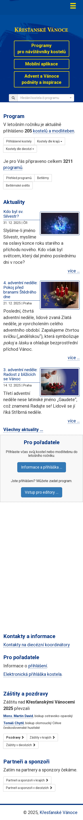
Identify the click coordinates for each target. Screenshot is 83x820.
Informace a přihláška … (41, 467)
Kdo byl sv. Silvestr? (13, 214)
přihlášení (37, 665)
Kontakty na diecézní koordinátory (36, 644)
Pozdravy (15, 737)
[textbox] (44, 98)
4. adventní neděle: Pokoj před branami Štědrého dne (20, 289)
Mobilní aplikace (41, 64)
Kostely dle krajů (49, 141)
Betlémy (43, 178)
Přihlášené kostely (19, 141)
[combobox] (45, 98)
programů (12, 167)
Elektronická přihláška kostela (32, 674)
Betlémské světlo (18, 185)
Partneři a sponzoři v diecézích (29, 788)
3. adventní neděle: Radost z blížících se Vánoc (20, 374)
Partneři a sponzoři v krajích (27, 780)
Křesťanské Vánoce (58, 812)
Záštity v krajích (42, 737)
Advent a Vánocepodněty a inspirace (41, 79)
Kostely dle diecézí (20, 149)
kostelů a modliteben (53, 131)
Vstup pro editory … (41, 492)
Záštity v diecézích (21, 745)
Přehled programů (19, 178)
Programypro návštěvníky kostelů (41, 49)
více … (74, 271)
